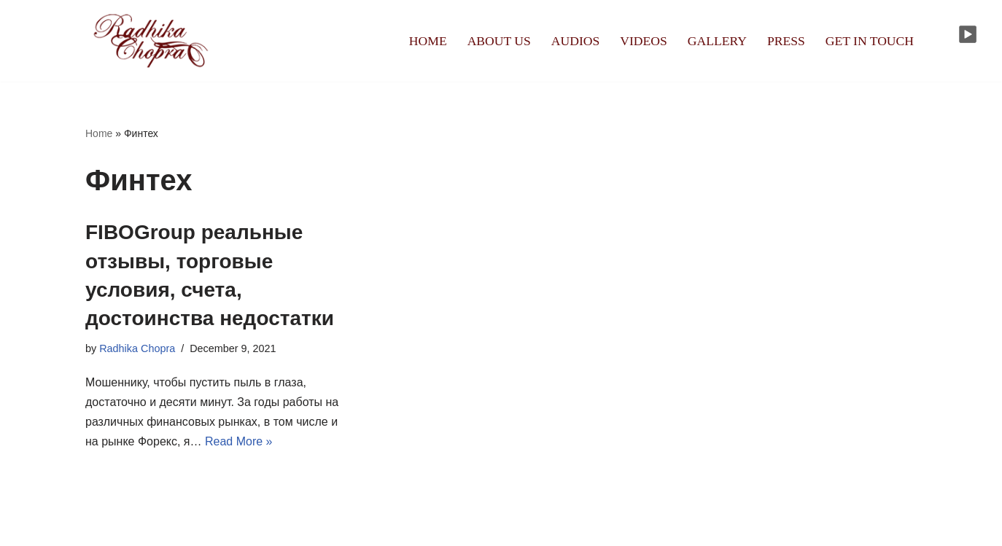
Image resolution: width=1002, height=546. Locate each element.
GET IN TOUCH (870, 41)
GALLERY (717, 41)
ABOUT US (499, 41)
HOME (428, 41)
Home (98, 133)
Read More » (239, 441)
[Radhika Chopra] (151, 41)
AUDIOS (575, 41)
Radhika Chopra (137, 348)
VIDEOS (643, 41)
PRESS (786, 41)
